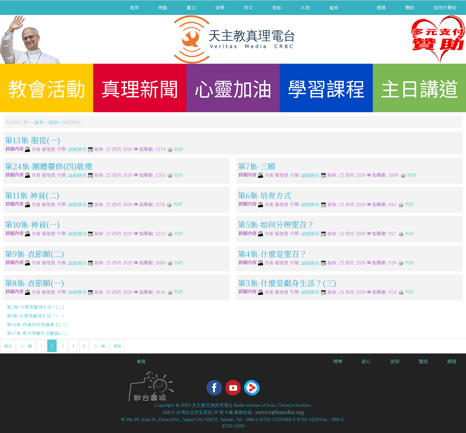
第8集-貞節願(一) (34, 282)
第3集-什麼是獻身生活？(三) (287, 282)
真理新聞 (140, 88)
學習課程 (326, 88)
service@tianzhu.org (279, 412)
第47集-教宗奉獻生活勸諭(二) (37, 333)
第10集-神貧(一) (32, 224)
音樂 (219, 7)
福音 (333, 7)
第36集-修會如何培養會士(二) (37, 324)
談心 (366, 361)
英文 (248, 7)
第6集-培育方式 (264, 195)
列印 (175, 149)
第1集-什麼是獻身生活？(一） (36, 315)
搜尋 (381, 7)
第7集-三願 (256, 165)
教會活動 (46, 88)
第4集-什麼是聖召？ (272, 253)
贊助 (409, 7)
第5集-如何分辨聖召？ (276, 224)
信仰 (53, 122)
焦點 (162, 7)
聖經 (423, 361)
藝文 (191, 7)
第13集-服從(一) (32, 140)
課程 (451, 361)
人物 (305, 7)
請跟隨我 (77, 149)
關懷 (337, 361)
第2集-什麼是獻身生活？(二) (35, 307)
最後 (117, 346)
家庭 (276, 7)
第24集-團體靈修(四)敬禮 (48, 165)
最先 (8, 346)
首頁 (134, 7)
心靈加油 (233, 88)
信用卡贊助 (445, 7)
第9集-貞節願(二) (34, 253)
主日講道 (419, 88)
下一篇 (99, 346)
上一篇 (26, 346)
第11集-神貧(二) (32, 195)
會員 (141, 361)
